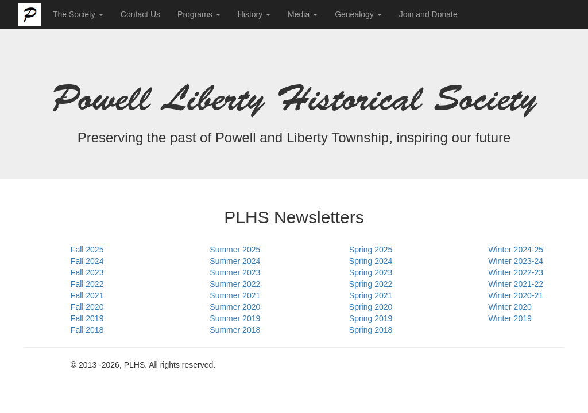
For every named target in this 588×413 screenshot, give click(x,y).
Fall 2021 (87, 295)
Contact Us (140, 14)
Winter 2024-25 (515, 249)
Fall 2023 (87, 272)
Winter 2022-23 (515, 272)
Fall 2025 (87, 249)
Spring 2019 (371, 318)
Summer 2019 (235, 318)
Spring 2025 (371, 249)
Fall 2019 (87, 318)
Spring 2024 (371, 261)
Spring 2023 (371, 272)
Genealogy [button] (358, 14)
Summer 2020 (235, 306)
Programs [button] (198, 14)
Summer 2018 (235, 329)
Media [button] (303, 14)
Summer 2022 (235, 284)
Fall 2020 (87, 306)
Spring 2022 (371, 284)
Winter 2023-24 (515, 261)
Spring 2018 (371, 329)
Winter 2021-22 (515, 284)
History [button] (254, 14)
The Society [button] (78, 14)
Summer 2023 (235, 272)
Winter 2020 (509, 306)
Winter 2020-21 (515, 295)
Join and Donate (428, 14)
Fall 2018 (87, 329)
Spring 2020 (371, 306)
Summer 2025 (235, 249)
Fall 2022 (87, 284)
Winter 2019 (509, 318)
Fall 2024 (87, 261)
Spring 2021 (371, 295)
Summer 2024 (235, 261)
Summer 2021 (235, 295)
